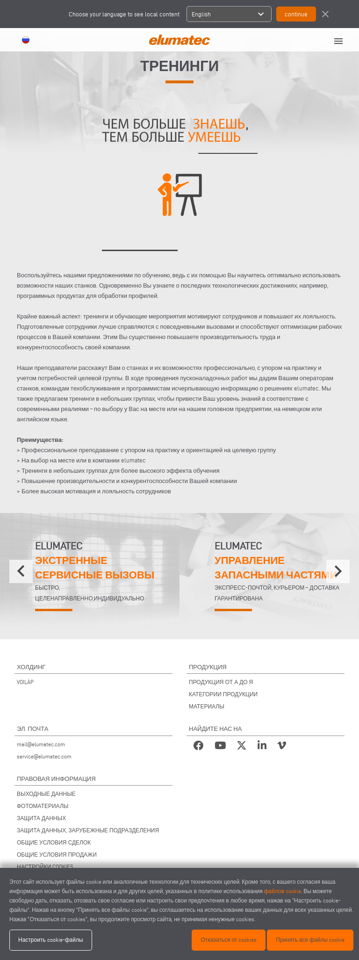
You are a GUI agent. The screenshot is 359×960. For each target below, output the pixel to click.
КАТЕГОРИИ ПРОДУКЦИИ (223, 694)
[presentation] (21, 571)
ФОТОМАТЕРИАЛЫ (42, 806)
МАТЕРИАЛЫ (206, 706)
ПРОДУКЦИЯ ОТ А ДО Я (221, 682)
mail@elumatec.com (41, 744)
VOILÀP (25, 682)
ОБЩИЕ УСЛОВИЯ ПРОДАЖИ (57, 855)
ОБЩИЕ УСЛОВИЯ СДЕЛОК (54, 842)
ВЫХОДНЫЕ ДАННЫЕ (46, 794)
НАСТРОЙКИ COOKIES (45, 867)
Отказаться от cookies (229, 940)
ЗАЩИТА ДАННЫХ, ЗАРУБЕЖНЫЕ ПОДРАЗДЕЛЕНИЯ (88, 830)
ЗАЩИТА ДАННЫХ (41, 818)
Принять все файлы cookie (310, 940)
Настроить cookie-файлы (50, 940)
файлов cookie (282, 891)
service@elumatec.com (44, 756)
